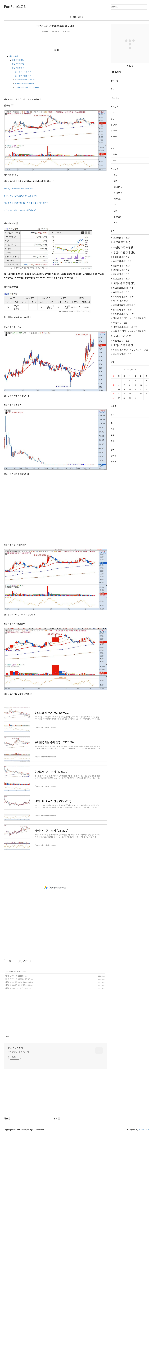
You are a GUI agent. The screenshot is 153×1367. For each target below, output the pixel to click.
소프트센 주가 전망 (121, 238)
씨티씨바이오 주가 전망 (123, 297)
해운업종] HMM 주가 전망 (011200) (16, 1051)
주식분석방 (55, 32)
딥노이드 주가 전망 (140, 350)
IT (112, 143)
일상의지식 (115, 125)
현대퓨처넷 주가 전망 (122, 261)
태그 (74, 17)
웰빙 (112, 119)
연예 (112, 149)
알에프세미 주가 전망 (122, 310)
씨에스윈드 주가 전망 (124, 283)
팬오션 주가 (13, 56)
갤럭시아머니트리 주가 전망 (125, 327)
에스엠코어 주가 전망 (122, 354)
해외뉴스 (114, 137)
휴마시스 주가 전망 (123, 345)
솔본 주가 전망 (119, 331)
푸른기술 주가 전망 (121, 270)
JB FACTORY (143, 1192)
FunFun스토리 (15, 1110)
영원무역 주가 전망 (121, 266)
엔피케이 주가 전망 (121, 274)
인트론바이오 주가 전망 (123, 314)
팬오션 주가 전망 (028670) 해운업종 (55, 26)
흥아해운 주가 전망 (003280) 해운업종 (17, 1041)
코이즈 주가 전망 (122, 336)
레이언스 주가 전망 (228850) (14, 1038)
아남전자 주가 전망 (123, 247)
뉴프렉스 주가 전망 (138, 331)
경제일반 (114, 155)
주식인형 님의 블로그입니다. (18, 1114)
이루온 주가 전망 (122, 242)
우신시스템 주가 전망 (124, 252)
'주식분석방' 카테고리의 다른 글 (27, 88)
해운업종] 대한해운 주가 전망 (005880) (18, 1044)
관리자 (113, 456)
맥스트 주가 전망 (120, 301)
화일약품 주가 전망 (121, 340)
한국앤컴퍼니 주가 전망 (123, 288)
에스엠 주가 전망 (139, 318)
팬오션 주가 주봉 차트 (23, 72)
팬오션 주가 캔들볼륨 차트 (24, 84)
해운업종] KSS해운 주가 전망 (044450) (18, 1047)
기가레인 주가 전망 (121, 257)
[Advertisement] (55, 354)
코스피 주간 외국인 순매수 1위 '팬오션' (20, 210)
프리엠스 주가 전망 (121, 292)
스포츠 (113, 160)
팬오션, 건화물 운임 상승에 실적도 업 (19, 188)
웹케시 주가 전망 (120, 318)
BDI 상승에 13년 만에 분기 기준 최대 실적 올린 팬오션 (26, 203)
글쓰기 (113, 462)
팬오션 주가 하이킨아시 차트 (25, 80)
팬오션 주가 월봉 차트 (23, 76)
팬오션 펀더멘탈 (18, 64)
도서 (112, 113)
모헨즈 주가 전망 (120, 322)
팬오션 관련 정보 (18, 60)
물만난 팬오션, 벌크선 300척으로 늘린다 (20, 196)
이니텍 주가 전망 (120, 350)
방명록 (80, 17)
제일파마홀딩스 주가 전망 (124, 305)
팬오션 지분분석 (18, 68)
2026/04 (130, 369)
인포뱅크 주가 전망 (121, 279)
